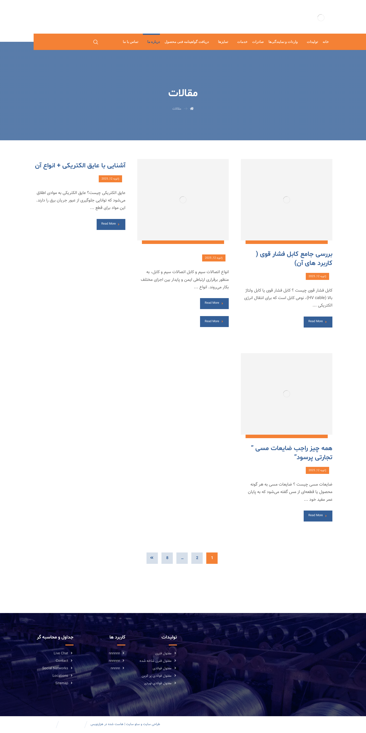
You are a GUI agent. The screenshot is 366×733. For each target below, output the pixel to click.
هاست (119, 724)
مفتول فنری (166, 653)
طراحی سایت (151, 724)
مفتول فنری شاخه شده (158, 661)
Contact (65, 661)
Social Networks (58, 668)
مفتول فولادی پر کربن (159, 676)
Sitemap (64, 683)
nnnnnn (117, 653)
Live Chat (64, 653)
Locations (63, 676)
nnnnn (118, 668)
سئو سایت (133, 724)
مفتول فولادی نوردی (160, 683)
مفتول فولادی (165, 668)
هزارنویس (97, 724)
